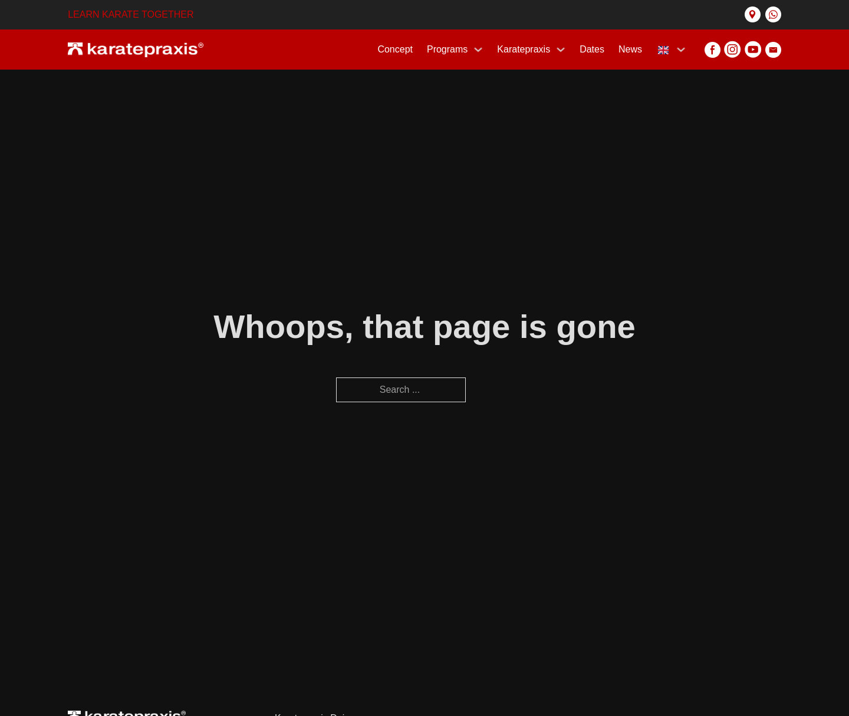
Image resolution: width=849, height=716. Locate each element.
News (630, 49)
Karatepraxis (523, 49)
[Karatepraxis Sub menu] (560, 49)
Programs (447, 49)
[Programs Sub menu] (478, 49)
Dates (592, 49)
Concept (395, 49)
